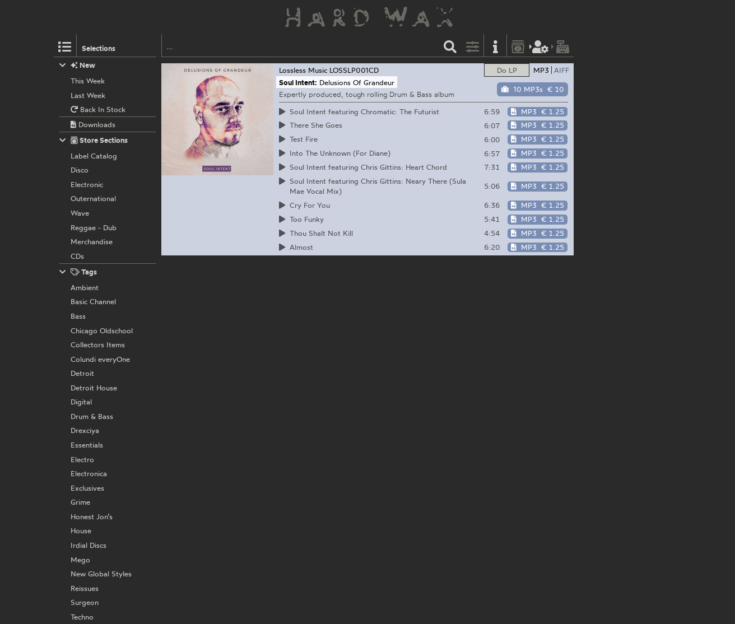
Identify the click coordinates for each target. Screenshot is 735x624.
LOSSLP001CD (354, 70)
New (77, 65)
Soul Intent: (298, 82)
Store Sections (93, 140)
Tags (78, 272)
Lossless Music (303, 70)
